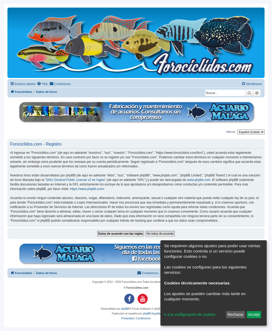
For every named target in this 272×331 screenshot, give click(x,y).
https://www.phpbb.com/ (87, 189)
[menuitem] (42, 84)
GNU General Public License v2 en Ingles (75, 180)
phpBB (125, 308)
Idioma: (231, 131)
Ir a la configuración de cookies (189, 314)
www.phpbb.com (198, 180)
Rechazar (235, 314)
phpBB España (151, 313)
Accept (254, 314)
